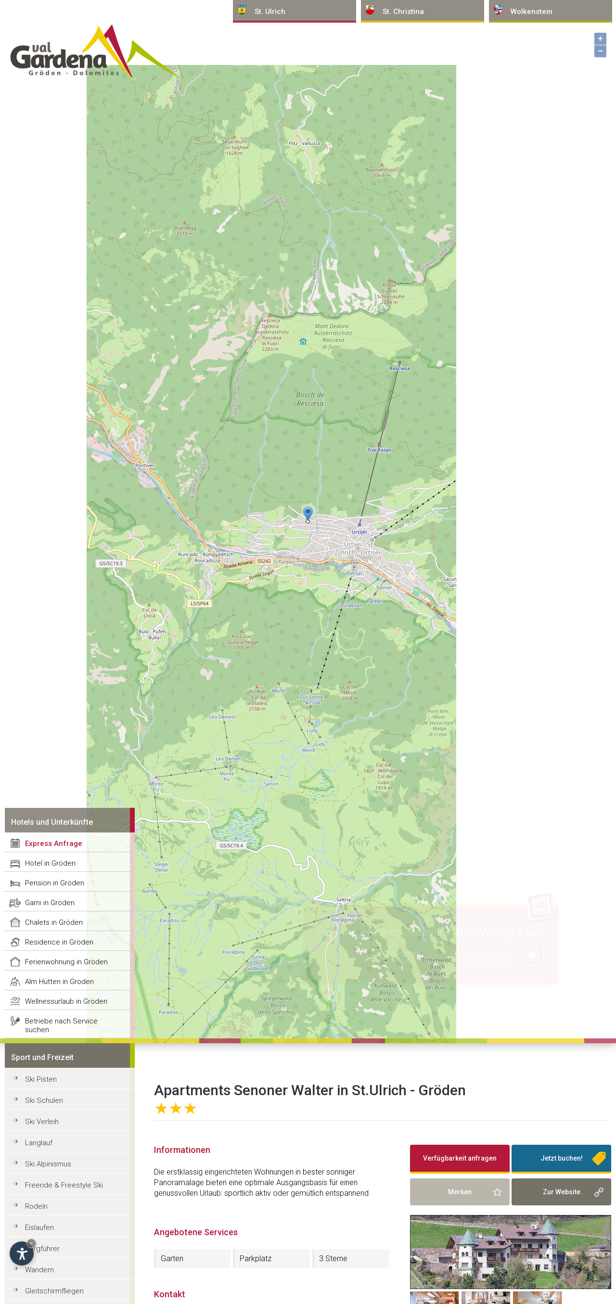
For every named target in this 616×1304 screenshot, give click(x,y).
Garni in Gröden (50, 902)
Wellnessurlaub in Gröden (66, 1001)
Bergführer (42, 1248)
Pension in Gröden (54, 883)
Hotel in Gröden (50, 863)
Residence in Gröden (59, 942)
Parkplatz (255, 1258)
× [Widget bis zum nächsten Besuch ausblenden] (31, 1243)
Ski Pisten (41, 1079)
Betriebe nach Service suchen (61, 1025)
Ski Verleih (42, 1121)
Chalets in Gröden (54, 922)
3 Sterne (333, 1258)
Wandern (39, 1270)
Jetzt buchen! (561, 1158)
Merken (460, 1192)
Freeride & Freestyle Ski (64, 1185)
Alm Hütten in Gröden (59, 981)
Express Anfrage (53, 843)
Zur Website (561, 1192)
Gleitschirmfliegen (54, 1291)
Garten (172, 1258)
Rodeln (36, 1206)
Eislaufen (39, 1227)
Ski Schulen (44, 1100)
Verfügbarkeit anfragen (460, 1158)
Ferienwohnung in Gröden (66, 962)
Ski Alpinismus (48, 1164)
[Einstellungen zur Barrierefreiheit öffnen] (22, 1253)
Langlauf (38, 1142)
